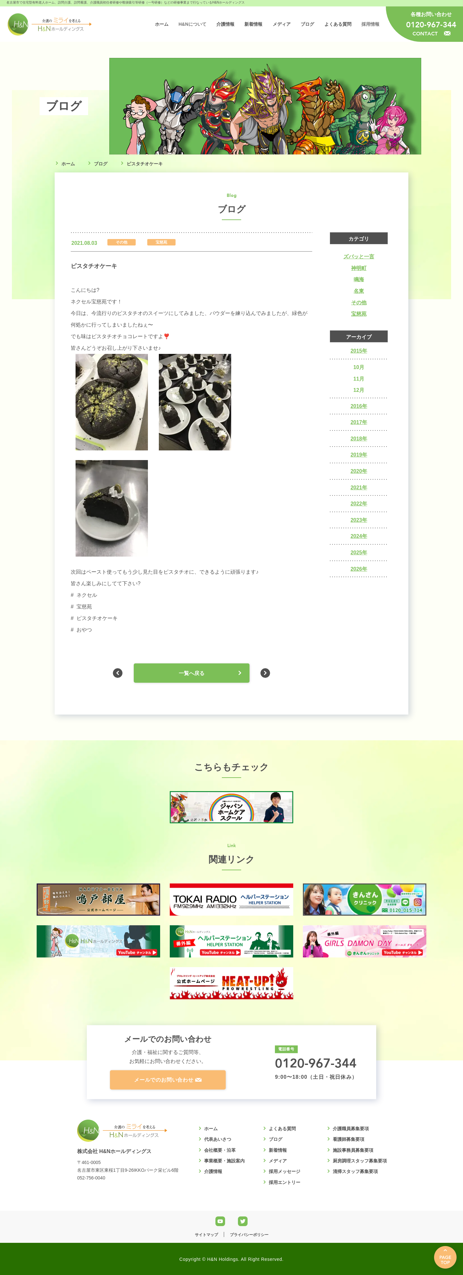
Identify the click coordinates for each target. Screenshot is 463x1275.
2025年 (358, 552)
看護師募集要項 (348, 1139)
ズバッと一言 (358, 256)
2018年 (358, 438)
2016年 (358, 406)
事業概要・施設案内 (224, 1160)
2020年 (358, 471)
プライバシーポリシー (249, 1235)
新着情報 (278, 1150)
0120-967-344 (431, 24)
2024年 (358, 536)
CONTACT (431, 33)
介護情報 (213, 1171)
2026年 (358, 569)
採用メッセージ (284, 1171)
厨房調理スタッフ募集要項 (360, 1160)
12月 (358, 390)
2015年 (358, 351)
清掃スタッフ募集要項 (355, 1171)
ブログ (100, 163)
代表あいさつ (217, 1139)
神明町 (359, 268)
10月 (358, 367)
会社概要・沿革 (220, 1150)
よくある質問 (282, 1128)
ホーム (68, 163)
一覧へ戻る (191, 673)
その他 (359, 302)
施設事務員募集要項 (353, 1150)
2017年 (358, 422)
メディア (278, 1160)
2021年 (358, 487)
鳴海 (359, 279)
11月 (358, 379)
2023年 (358, 520)
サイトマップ (206, 1235)
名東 (359, 291)
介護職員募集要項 (351, 1128)
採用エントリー (284, 1182)
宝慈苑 (359, 314)
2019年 (358, 454)
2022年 (358, 503)
